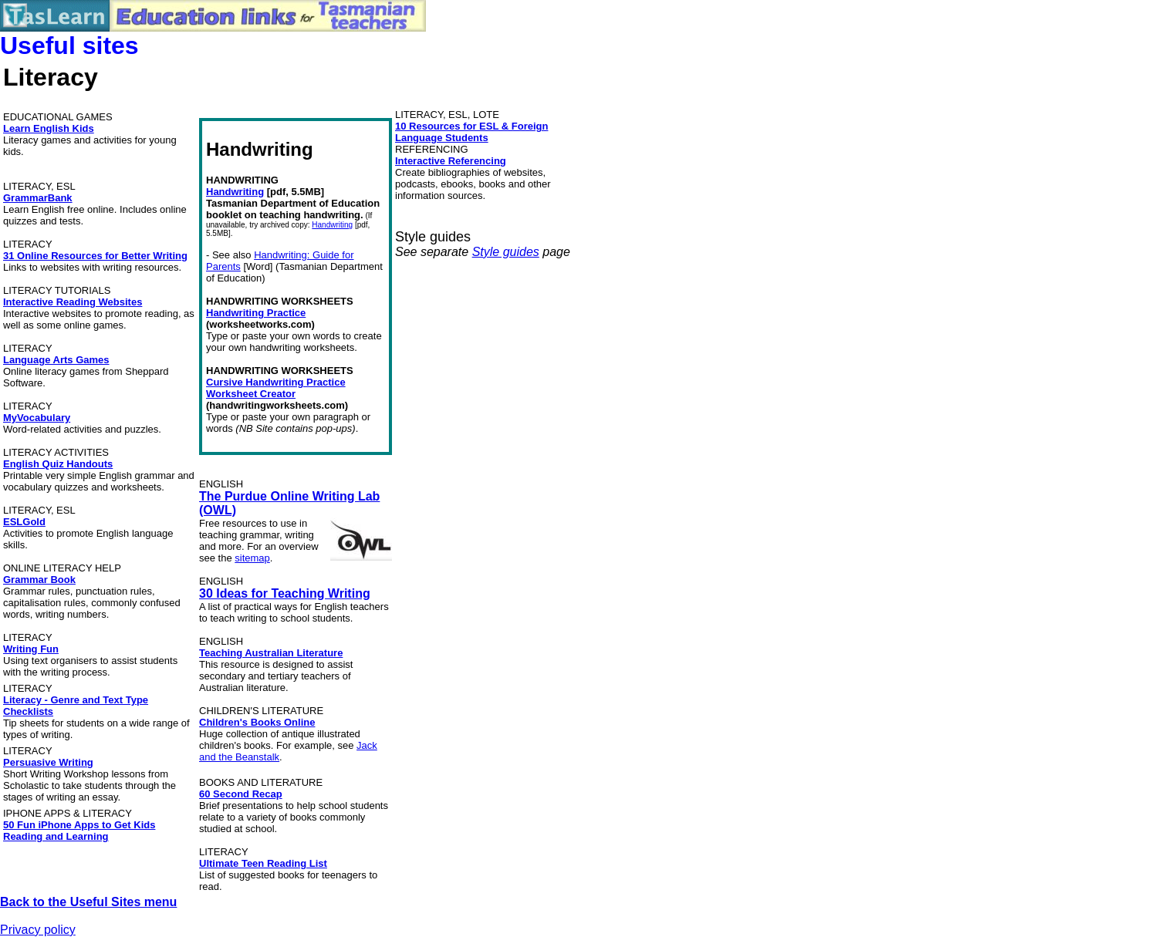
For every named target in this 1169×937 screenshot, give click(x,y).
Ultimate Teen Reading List (263, 863)
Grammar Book (39, 579)
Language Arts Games (56, 360)
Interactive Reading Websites (72, 302)
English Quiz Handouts (58, 464)
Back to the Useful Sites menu (88, 901)
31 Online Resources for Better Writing (95, 255)
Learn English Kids (48, 128)
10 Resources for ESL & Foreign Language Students (471, 131)
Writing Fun (31, 649)
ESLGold (24, 521)
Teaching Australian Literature (271, 653)
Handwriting (235, 191)
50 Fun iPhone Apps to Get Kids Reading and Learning (79, 830)
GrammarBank (38, 198)
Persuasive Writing (48, 762)
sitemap (252, 558)
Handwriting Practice (256, 313)
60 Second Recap (240, 794)
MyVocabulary (36, 417)
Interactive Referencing (450, 161)
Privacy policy (38, 929)
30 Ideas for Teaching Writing (284, 593)
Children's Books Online (257, 722)
